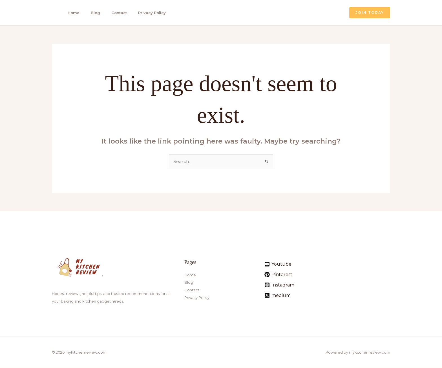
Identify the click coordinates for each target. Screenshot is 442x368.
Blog (92, 12)
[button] (369, 12)
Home (72, 12)
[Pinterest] (278, 275)
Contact (115, 12)
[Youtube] (278, 264)
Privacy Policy (147, 12)
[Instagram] (279, 285)
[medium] (277, 295)
